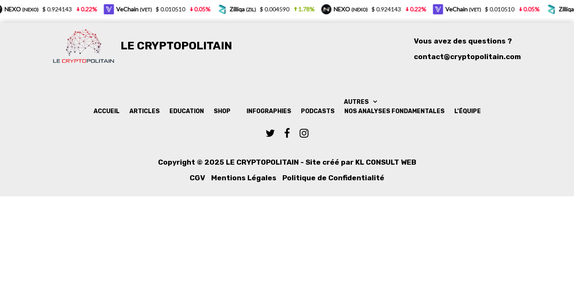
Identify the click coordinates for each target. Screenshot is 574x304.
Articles (144, 111)
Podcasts (318, 111)
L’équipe (467, 111)
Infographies (269, 111)
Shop (222, 111)
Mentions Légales (243, 178)
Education (186, 111)
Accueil (107, 111)
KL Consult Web (385, 162)
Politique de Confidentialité (333, 178)
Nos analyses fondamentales (394, 111)
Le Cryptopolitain (176, 45)
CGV (197, 178)
